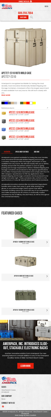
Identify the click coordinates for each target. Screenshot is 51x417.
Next (47, 47)
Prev (4, 47)
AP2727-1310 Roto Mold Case (21, 112)
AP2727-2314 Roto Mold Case (21, 120)
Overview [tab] (7, 152)
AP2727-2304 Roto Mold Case (21, 128)
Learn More (25, 366)
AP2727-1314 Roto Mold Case (21, 136)
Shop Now (23, 17)
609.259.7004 (25, 13)
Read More (5, 95)
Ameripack (5, 392)
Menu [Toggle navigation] (46, 6)
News (3, 399)
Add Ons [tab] (36, 152)
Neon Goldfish (31, 415)
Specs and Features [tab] (22, 152)
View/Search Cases (8, 390)
